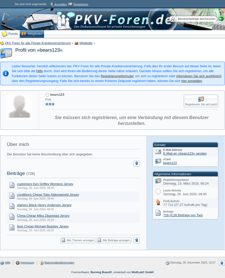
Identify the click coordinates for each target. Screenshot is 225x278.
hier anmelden (191, 81)
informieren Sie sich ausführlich (198, 76)
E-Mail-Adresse (172, 149)
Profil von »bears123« (39, 50)
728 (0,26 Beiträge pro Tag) (183, 215)
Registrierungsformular (117, 76)
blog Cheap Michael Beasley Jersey (43, 226)
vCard (167, 159)
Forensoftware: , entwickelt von (112, 272)
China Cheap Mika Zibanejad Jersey (43, 216)
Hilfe (39, 71)
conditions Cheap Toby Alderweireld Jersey (48, 195)
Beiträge (16, 173)
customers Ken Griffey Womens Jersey (45, 184)
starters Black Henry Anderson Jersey (44, 205)
